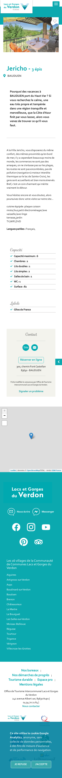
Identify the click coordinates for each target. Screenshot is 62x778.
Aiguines (11, 575)
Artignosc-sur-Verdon (18, 580)
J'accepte (41, 764)
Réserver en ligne (31, 359)
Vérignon (12, 644)
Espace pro (45, 680)
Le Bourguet (13, 614)
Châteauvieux (14, 604)
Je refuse (21, 764)
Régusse (11, 629)
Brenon (11, 599)
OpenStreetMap (33, 470)
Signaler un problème (31, 391)
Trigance (11, 639)
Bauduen (11, 594)
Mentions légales (31, 684)
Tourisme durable (20, 680)
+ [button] (4, 411)
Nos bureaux (29, 670)
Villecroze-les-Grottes (19, 648)
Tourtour (11, 634)
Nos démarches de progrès (30, 675)
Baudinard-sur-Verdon (18, 589)
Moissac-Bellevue (16, 624)
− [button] (4, 415)
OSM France (56, 470)
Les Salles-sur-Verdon (18, 619)
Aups (9, 585)
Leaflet (13, 470)
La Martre (12, 609)
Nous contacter (31, 706)
